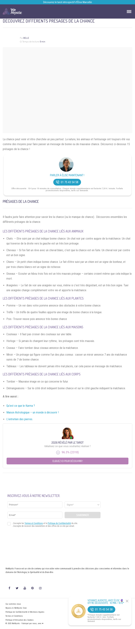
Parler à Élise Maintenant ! (67, 175)
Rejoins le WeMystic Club (15, 608)
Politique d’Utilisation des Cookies (19, 620)
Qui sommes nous (13, 604)
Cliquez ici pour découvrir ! (67, 461)
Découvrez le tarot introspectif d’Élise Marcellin (67, 2)
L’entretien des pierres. (19, 419)
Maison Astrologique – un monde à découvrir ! (32, 412)
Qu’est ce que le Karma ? (20, 405)
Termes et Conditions (14, 616)
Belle (26, 38)
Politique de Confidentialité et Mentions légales (24, 612)
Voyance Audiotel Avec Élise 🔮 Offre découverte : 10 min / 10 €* (106, 601)
